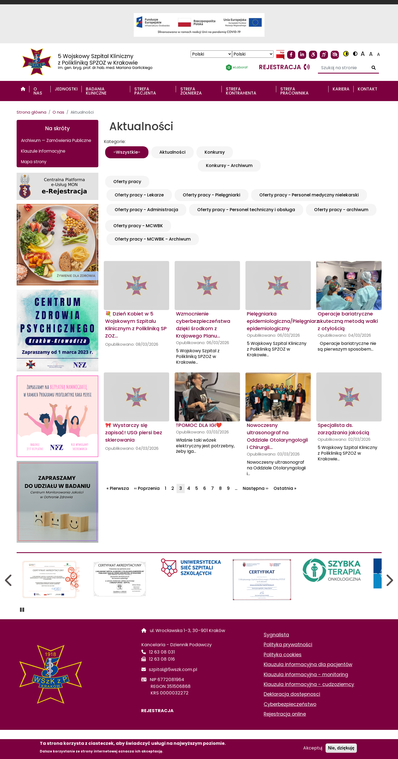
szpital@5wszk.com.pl (173, 669)
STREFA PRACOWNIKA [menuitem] (294, 91)
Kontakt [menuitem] (367, 89)
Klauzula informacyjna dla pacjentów (308, 664)
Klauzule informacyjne (43, 151)
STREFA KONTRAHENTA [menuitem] (241, 91)
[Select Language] (211, 54)
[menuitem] (23, 89)
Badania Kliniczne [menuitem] (96, 91)
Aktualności (172, 152)
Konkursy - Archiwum (229, 165)
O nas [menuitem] (38, 91)
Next (389, 580)
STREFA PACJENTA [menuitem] (145, 91)
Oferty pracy (127, 181)
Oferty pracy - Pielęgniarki (211, 195)
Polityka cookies (283, 654)
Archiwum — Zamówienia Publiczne (56, 140)
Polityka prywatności (288, 644)
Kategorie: (115, 141)
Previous (9, 580)
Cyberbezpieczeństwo (290, 704)
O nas (58, 112)
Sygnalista (276, 635)
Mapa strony (34, 162)
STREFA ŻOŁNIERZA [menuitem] (191, 91)
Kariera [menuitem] (341, 89)
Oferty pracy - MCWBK (138, 226)
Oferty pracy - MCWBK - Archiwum (153, 239)
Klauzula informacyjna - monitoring (306, 674)
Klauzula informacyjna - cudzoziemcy (309, 684)
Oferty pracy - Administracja (146, 210)
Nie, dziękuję (341, 748)
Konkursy (215, 152)
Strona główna (31, 112)
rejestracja (284, 67)
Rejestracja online (285, 714)
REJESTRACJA (157, 711)
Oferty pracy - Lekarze (139, 195)
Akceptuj (312, 748)
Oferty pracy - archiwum (341, 210)
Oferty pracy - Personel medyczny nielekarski (309, 195)
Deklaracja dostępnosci (292, 694)
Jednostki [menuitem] (66, 89)
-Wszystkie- (126, 152)
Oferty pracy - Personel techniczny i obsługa (246, 210)
